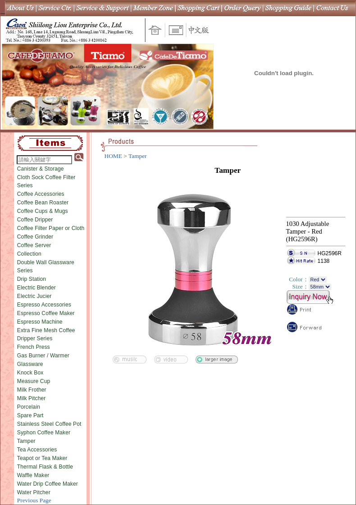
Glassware (30, 364)
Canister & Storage (40, 169)
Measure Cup (33, 381)
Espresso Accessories (44, 305)
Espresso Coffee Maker (46, 313)
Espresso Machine (40, 322)
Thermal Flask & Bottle (45, 467)
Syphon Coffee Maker (43, 432)
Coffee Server (34, 245)
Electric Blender (36, 287)
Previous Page (34, 500)
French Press (33, 347)
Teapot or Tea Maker (42, 458)
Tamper (26, 441)
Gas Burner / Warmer (43, 355)
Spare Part (30, 415)
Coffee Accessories (40, 194)
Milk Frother (31, 390)
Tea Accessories (37, 449)
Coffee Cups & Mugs (42, 211)
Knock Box (30, 373)
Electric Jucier (34, 296)
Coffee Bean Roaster (42, 202)
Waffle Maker (33, 475)
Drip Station (31, 279)
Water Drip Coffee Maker (47, 484)
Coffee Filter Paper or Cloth (51, 228)
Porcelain (28, 407)
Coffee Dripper (35, 219)
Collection (29, 254)
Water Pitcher (33, 492)
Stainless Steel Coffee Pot (49, 424)
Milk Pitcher (31, 398)
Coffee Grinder (35, 237)
